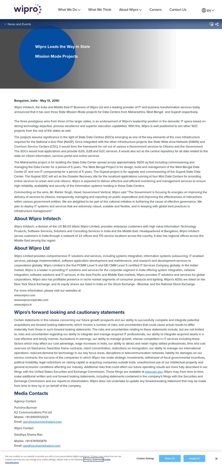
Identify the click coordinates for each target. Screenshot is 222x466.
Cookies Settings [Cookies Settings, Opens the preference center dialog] (145, 458)
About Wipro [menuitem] (130, 9)
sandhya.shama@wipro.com (41, 445)
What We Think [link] (99, 9)
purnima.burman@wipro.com (42, 421)
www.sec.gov (154, 371)
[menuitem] (208, 10)
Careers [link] (156, 9)
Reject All (170, 458)
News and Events (19, 24)
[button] (211, 24)
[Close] (216, 458)
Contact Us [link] (177, 9)
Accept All (194, 458)
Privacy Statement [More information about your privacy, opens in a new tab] (93, 459)
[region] (111, 459)
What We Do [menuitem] (69, 9)
